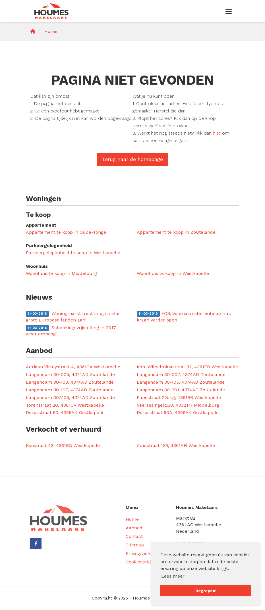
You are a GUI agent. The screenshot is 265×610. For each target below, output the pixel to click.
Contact (134, 536)
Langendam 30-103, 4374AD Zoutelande (70, 382)
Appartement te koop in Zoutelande (176, 232)
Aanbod (134, 527)
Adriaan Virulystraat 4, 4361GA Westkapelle (73, 366)
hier (217, 133)
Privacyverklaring (144, 553)
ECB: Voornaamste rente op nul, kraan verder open (184, 317)
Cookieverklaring (144, 562)
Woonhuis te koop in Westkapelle (173, 273)
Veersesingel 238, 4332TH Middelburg (178, 405)
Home (132, 519)
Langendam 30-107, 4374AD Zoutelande (69, 389)
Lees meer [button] (173, 576)
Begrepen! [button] (205, 590)
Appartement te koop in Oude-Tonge (66, 232)
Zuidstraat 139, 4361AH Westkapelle (176, 445)
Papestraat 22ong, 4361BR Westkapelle (179, 397)
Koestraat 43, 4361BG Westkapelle (63, 445)
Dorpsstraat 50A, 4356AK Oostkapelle (178, 412)
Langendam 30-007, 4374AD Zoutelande (181, 374)
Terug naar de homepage (132, 159)
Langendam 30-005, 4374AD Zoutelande (70, 374)
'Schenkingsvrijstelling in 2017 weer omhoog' (71, 331)
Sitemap (135, 545)
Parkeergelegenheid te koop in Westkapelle (73, 252)
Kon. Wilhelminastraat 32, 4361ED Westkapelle (187, 366)
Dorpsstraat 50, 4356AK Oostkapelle (65, 412)
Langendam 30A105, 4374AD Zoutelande (70, 397)
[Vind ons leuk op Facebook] (36, 543)
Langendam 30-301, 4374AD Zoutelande (181, 389)
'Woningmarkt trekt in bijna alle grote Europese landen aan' (72, 317)
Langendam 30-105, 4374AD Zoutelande (181, 382)
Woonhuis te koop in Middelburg (61, 273)
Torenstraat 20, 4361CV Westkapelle (65, 405)
